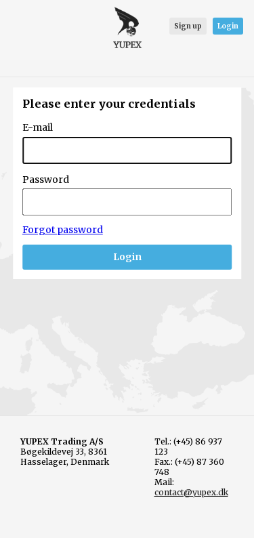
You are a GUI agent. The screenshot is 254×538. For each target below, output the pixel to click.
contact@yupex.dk (191, 492)
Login (227, 26)
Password (45, 179)
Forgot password (62, 230)
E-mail (37, 127)
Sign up (188, 26)
